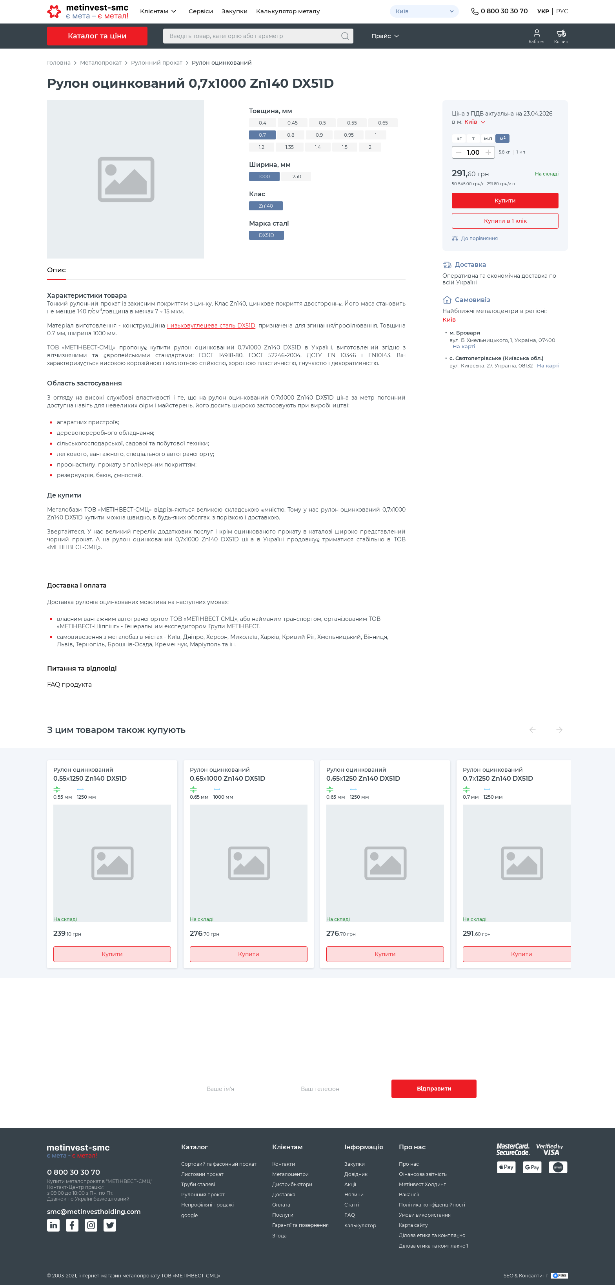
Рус (562, 11)
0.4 (262, 123)
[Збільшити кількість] (488, 152)
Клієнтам (159, 11)
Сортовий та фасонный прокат (219, 1165)
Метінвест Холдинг (422, 1185)
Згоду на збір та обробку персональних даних (463, 1115)
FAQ (349, 1216)
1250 (296, 176)
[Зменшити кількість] (458, 152)
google (189, 1216)
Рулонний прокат (156, 62)
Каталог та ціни (97, 36)
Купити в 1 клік (505, 220)
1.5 (345, 147)
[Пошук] (345, 36)
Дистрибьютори (292, 1185)
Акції (350, 1185)
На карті (464, 346)
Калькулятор (360, 1226)
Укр (543, 11)
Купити (112, 954)
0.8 (291, 135)
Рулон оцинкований (222, 62)
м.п (488, 138)
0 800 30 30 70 (73, 1173)
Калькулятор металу (288, 11)
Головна (59, 62)
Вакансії (409, 1195)
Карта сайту (413, 1226)
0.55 (352, 123)
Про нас (409, 1165)
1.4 (318, 147)
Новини (354, 1195)
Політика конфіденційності (432, 1205)
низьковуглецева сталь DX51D (211, 325)
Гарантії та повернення (300, 1226)
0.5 (322, 123)
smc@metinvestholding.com (94, 1212)
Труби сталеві (198, 1185)
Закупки (234, 11)
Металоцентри (290, 1175)
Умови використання (425, 1216)
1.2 (261, 147)
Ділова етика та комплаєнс (432, 1236)
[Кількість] (473, 152)
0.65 (383, 123)
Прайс (385, 36)
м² (503, 138)
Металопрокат (101, 62)
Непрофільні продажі (207, 1205)
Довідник (356, 1175)
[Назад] (532, 730)
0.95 (349, 135)
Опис (56, 270)
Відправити (434, 1089)
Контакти (283, 1165)
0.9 (319, 135)
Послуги (282, 1216)
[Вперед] (559, 730)
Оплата (281, 1205)
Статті (351, 1205)
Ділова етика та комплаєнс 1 (433, 1247)
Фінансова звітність (423, 1175)
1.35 (290, 147)
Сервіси (201, 11)
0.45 (292, 123)
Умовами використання (353, 1115)
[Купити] (505, 200)
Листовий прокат (202, 1175)
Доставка (283, 1195)
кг (459, 138)
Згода (279, 1236)
